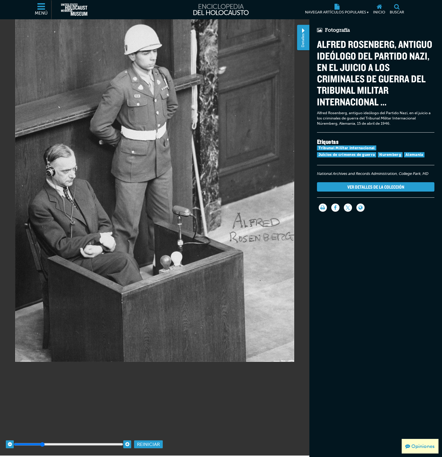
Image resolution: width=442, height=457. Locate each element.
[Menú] (41, 9)
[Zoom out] (10, 437)
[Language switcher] (360, 208)
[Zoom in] (127, 437)
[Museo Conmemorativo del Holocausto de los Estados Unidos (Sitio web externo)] (74, 9)
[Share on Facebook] (335, 208)
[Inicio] (379, 9)
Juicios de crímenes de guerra (346, 154)
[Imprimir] (323, 208)
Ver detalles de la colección (375, 187)
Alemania (414, 154)
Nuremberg (390, 154)
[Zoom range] (68, 437)
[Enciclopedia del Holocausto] (221, 10)
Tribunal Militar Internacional (346, 148)
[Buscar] (397, 9)
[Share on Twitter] (348, 208)
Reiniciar (148, 437)
